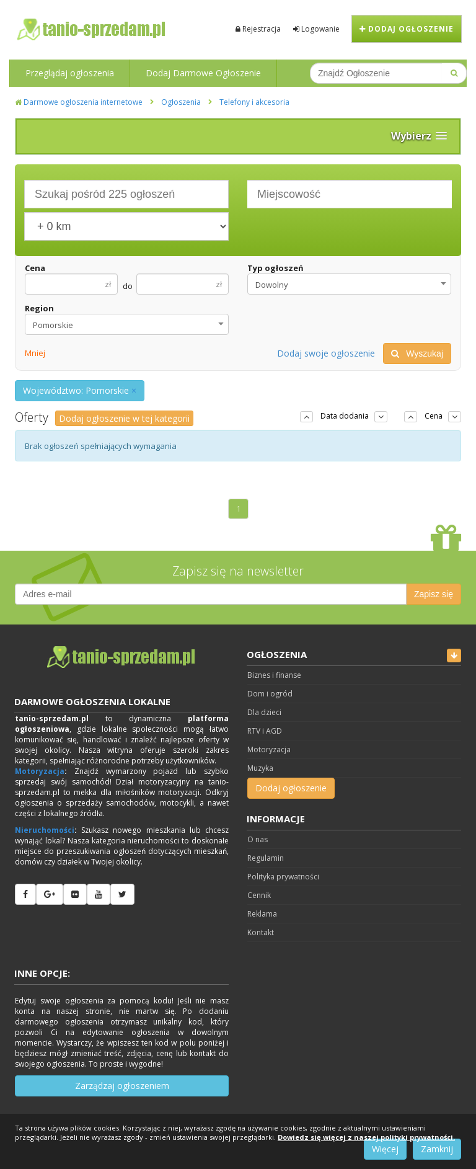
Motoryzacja (39, 771)
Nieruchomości (44, 830)
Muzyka (260, 768)
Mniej (35, 352)
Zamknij (437, 1149)
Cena (35, 267)
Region (39, 308)
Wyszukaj (417, 353)
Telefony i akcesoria (254, 102)
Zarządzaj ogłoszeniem (122, 1085)
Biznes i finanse (274, 675)
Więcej (385, 1149)
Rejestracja (258, 29)
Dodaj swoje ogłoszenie (326, 353)
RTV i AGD (264, 731)
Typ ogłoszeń (275, 267)
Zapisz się (433, 594)
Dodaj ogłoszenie (406, 29)
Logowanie (316, 29)
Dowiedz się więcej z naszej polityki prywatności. (366, 1137)
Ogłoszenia (181, 102)
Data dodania (344, 416)
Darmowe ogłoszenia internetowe (79, 102)
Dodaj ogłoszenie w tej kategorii (124, 418)
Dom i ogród (270, 693)
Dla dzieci (264, 712)
